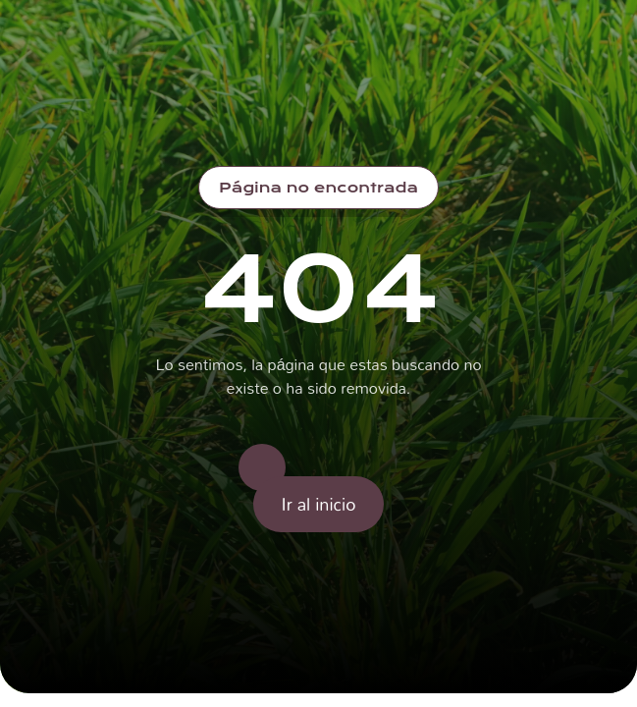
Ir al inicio (319, 503)
